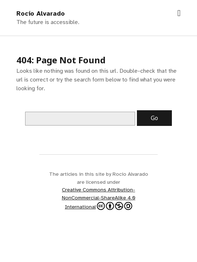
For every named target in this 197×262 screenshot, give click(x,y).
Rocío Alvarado (40, 13)
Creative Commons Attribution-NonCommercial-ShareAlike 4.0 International (98, 198)
